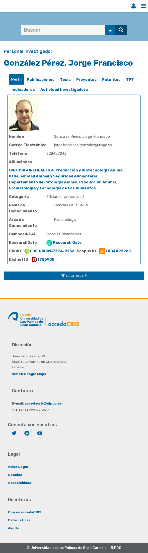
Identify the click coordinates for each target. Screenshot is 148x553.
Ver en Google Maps (29, 374)
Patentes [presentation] (111, 79)
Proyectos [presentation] (86, 79)
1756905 (42, 259)
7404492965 (115, 251)
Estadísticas (19, 520)
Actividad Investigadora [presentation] (64, 89)
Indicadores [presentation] (23, 89)
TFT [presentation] (130, 79)
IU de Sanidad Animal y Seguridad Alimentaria (53, 176)
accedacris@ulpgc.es (43, 403)
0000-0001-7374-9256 (49, 251)
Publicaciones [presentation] (41, 79)
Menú (144, 6)
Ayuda (13, 528)
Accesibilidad (19, 483)
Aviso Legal (18, 467)
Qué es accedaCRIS (25, 512)
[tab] (16, 79)
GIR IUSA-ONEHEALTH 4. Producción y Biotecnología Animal (66, 170)
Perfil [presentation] (16, 79)
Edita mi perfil (74, 276)
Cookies (15, 475)
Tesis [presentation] (65, 79)
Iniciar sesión (134, 6)
